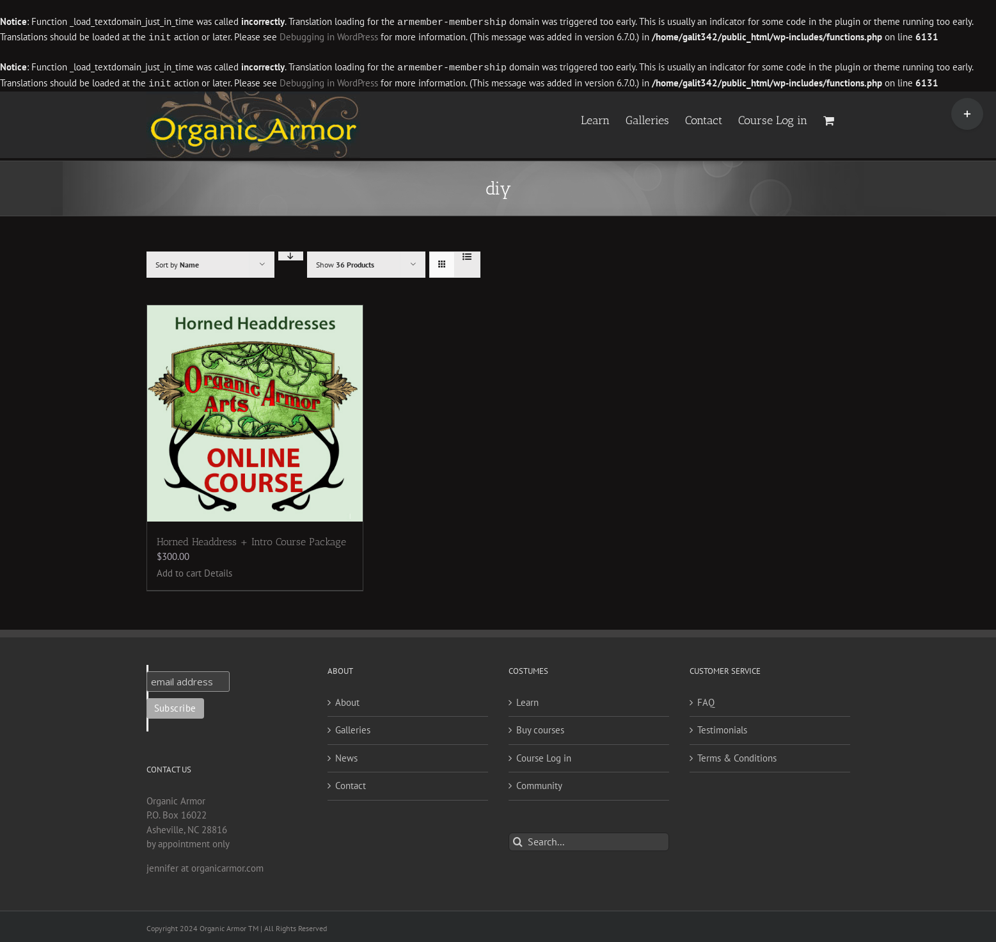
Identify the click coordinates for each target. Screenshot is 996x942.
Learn (527, 700)
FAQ (706, 700)
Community (539, 783)
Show (345, 262)
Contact (350, 783)
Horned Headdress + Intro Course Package (251, 539)
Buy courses (540, 727)
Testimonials (722, 727)
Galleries (352, 727)
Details (218, 570)
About (347, 700)
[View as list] (467, 254)
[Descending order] (290, 253)
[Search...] (589, 839)
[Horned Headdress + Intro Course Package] (255, 411)
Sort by (177, 262)
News (346, 755)
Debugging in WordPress (329, 37)
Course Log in (543, 755)
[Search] (518, 839)
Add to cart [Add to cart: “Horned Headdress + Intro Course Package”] (179, 570)
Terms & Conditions (737, 755)
